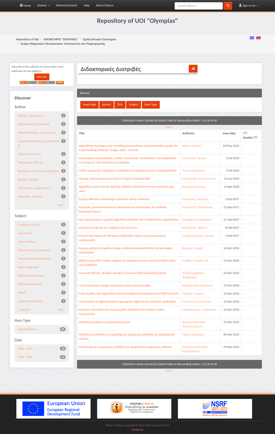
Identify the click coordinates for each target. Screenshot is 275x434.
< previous (24, 309)
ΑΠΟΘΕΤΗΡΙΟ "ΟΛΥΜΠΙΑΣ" (60, 39)
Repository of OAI (27, 39)
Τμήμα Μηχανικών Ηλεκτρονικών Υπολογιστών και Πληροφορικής (63, 44)
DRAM (22, 292)
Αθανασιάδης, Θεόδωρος (33, 124)
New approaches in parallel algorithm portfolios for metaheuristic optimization (129, 219)
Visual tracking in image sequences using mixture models (115, 285)
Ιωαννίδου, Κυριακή (30, 196)
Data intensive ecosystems (34, 250)
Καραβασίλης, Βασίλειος (197, 285)
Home (25, 5)
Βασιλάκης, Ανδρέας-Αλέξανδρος (38, 171)
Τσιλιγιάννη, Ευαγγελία (196, 301)
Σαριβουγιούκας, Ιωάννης (198, 236)
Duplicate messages (30, 301)
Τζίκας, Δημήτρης (192, 334)
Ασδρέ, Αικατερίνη (29, 154)
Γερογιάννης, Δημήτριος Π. (34, 188)
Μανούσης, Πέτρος (194, 158)
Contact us (137, 429)
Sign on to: (249, 5)
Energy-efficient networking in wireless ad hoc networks (114, 199)
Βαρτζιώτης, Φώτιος (30, 162)
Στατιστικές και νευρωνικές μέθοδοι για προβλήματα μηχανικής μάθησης (125, 347)
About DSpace (104, 5)
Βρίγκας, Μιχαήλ (28, 179)
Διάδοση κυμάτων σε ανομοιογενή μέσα (105, 322)
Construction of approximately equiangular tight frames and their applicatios (127, 301)
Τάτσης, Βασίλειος (193, 170)
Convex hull (25, 233)
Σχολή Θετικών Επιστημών (100, 39)
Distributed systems (30, 284)
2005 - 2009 (25, 357)
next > (170, 127)
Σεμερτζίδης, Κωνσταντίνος (199, 178)
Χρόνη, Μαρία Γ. (192, 146)
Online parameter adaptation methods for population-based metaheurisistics (128, 170)
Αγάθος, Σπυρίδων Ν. (31, 115)
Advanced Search (66, 5)
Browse (43, 5)
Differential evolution (31, 275)
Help (86, 5)
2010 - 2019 (25, 349)
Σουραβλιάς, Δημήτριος (196, 219)
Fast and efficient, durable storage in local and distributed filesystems (122, 273)
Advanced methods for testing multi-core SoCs (108, 228)
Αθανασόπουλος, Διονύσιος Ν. (37, 132)
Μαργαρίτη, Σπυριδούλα (197, 207)
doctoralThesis (27, 329)
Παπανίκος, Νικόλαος (195, 199)
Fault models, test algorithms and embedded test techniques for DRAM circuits (129, 293)
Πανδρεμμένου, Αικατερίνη (199, 309)
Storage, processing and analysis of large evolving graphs (114, 178)
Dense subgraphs (28, 267)
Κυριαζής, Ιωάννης (193, 187)
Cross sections (26, 241)
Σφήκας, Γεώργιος (193, 293)
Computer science (29, 224)
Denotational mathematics (34, 258)
